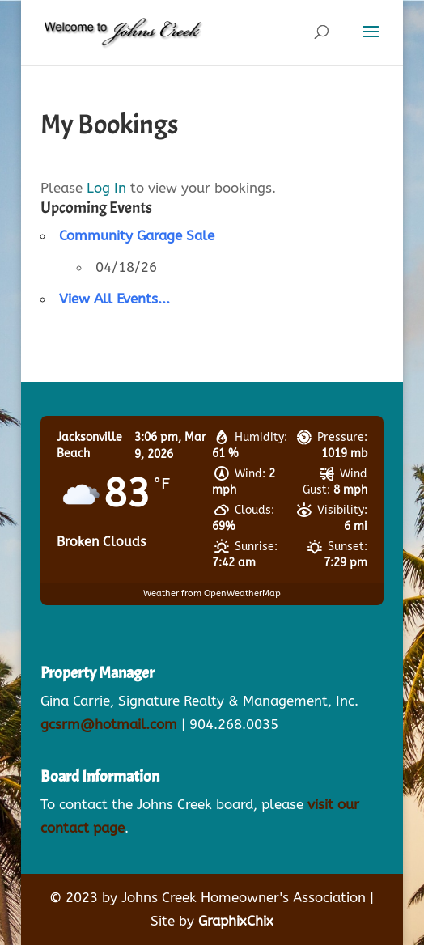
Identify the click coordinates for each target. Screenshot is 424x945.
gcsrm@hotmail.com (108, 724)
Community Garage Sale (136, 235)
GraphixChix (235, 921)
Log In (106, 188)
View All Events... (114, 298)
